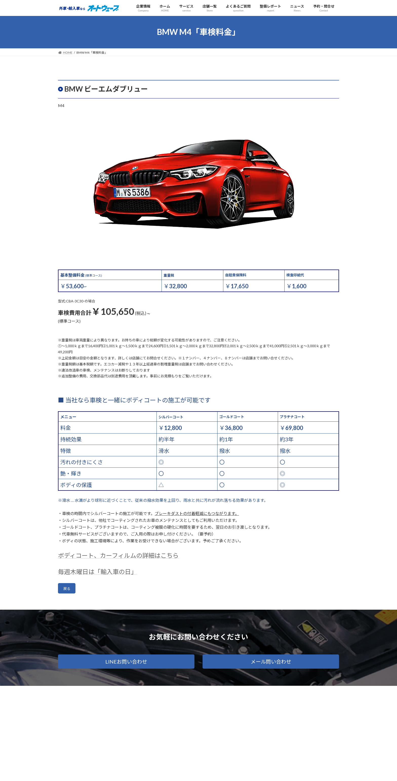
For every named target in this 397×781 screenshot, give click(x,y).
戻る (68, 589)
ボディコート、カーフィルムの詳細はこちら (118, 555)
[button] (126, 663)
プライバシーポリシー (100, 692)
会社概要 (69, 692)
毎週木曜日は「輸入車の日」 (97, 571)
